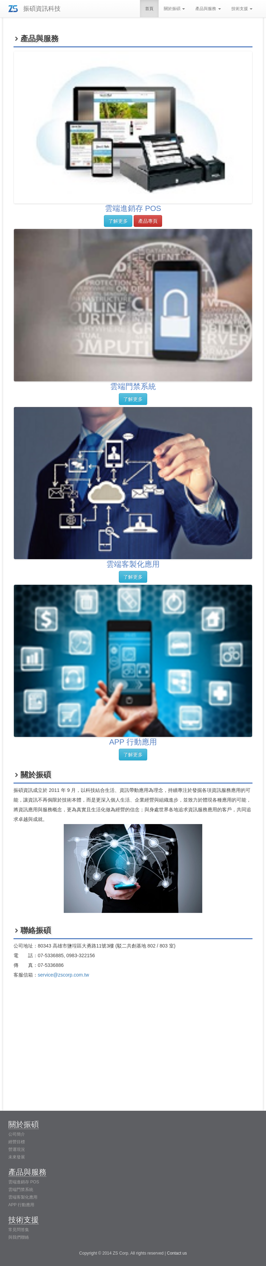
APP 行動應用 (21, 1204)
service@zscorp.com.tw (63, 975)
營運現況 (16, 1149)
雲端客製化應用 (22, 1197)
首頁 (149, 8)
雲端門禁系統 (20, 1189)
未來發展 (16, 1157)
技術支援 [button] (241, 8)
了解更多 (118, 221)
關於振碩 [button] (174, 8)
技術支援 (23, 1220)
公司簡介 (16, 1134)
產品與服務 (27, 1172)
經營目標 (16, 1141)
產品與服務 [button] (208, 8)
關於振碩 (23, 1124)
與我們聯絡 (18, 1237)
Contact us (177, 1253)
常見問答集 (18, 1229)
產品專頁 (148, 221)
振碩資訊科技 (42, 8)
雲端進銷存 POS (23, 1182)
